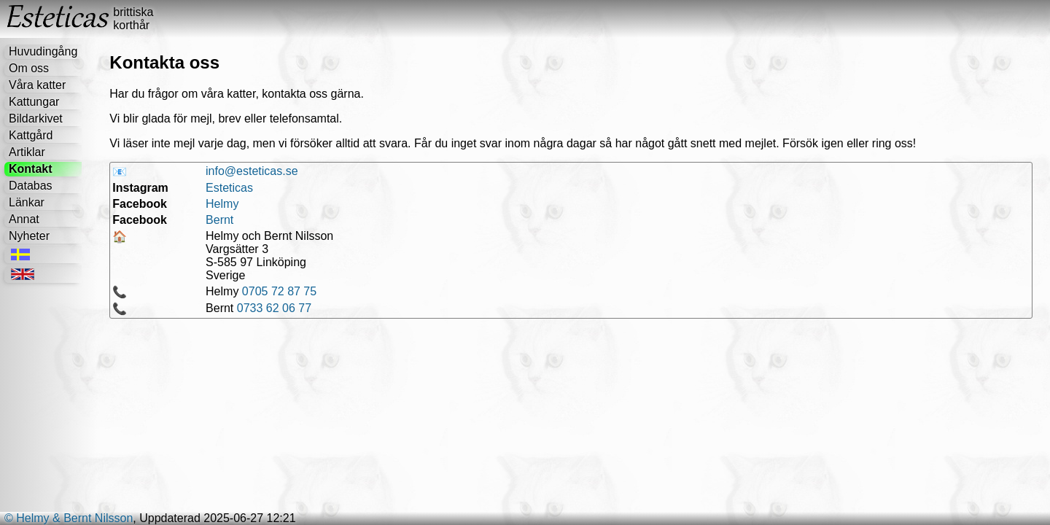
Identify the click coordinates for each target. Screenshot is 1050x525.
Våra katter (37, 85)
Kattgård (30, 135)
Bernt (219, 220)
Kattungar (34, 102)
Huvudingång (43, 51)
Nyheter (29, 236)
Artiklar (27, 152)
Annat (24, 219)
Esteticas (229, 188)
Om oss (29, 68)
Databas (30, 185)
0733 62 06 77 (274, 308)
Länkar (26, 202)
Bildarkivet (36, 118)
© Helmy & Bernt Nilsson (68, 518)
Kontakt (30, 169)
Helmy (222, 204)
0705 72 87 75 (279, 291)
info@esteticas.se (252, 171)
